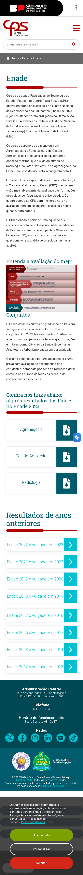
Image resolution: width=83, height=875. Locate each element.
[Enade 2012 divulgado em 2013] (70, 666)
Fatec (26, 58)
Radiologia (31, 482)
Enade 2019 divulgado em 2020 (35, 579)
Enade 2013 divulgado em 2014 (35, 649)
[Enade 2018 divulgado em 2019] (70, 596)
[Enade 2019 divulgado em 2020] (70, 579)
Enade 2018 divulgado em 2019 (35, 596)
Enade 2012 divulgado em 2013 (35, 666)
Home (12, 58)
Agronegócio (31, 429)
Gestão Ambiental (31, 455)
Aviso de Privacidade (54, 786)
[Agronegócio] (66, 430)
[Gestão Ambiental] (66, 457)
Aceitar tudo (41, 835)
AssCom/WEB (24, 780)
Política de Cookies (33, 822)
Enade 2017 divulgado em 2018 (35, 615)
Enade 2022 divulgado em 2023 (35, 544)
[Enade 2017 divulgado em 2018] (70, 615)
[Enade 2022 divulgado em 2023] (70, 544)
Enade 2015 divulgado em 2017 (35, 632)
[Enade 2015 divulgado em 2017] (70, 632)
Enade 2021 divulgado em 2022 (35, 561)
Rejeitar (41, 863)
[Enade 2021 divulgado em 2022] (70, 561)
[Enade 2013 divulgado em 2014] (70, 649)
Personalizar (41, 849)
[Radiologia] (66, 483)
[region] (41, 836)
